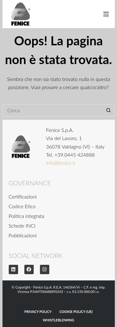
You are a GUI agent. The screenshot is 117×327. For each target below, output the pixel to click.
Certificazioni (23, 196)
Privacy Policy (37, 311)
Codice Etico (22, 206)
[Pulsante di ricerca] (108, 110)
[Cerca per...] (52, 110)
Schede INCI (22, 226)
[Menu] (106, 14)
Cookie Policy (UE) (76, 311)
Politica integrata (26, 216)
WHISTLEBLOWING (58, 320)
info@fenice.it (61, 163)
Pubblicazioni (23, 235)
